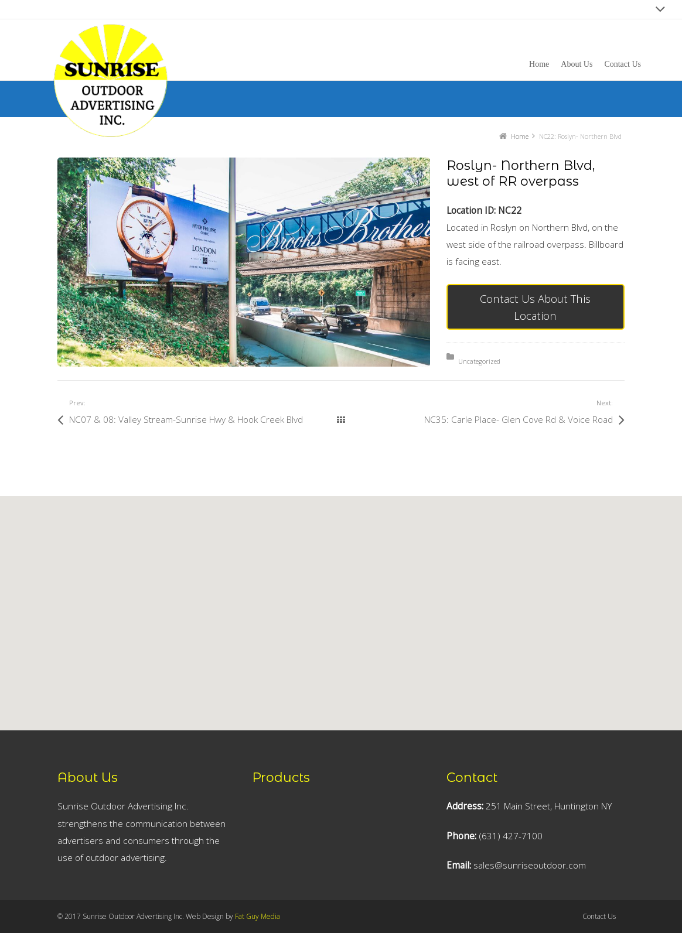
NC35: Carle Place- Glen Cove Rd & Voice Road (518, 419)
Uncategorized (479, 361)
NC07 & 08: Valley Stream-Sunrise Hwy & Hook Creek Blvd (186, 419)
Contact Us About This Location (535, 307)
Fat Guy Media (257, 916)
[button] (293, 647)
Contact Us (599, 916)
